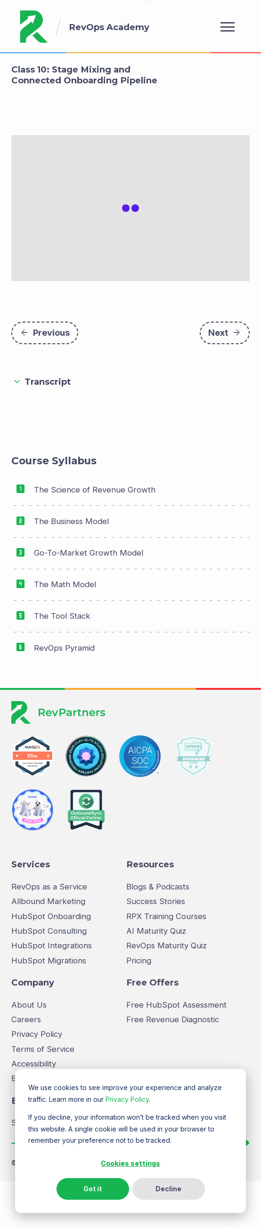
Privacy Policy (127, 1099)
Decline (168, 1189)
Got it (92, 1189)
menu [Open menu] (227, 27)
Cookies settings (130, 1163)
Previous (45, 378)
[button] (130, 428)
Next (224, 378)
